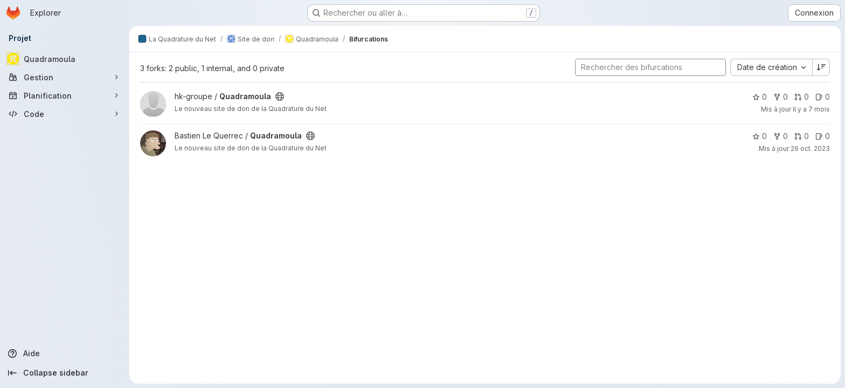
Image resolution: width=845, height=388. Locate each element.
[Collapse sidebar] (64, 373)
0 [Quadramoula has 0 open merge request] (801, 96)
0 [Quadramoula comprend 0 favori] (759, 96)
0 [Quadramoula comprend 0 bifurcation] (780, 96)
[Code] (64, 113)
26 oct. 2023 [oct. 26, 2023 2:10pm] (810, 148)
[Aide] (64, 353)
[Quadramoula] (64, 58)
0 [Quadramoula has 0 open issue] (822, 96)
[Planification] (64, 95)
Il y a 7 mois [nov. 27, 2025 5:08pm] (811, 109)
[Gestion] (64, 77)
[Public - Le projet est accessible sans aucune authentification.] (279, 96)
